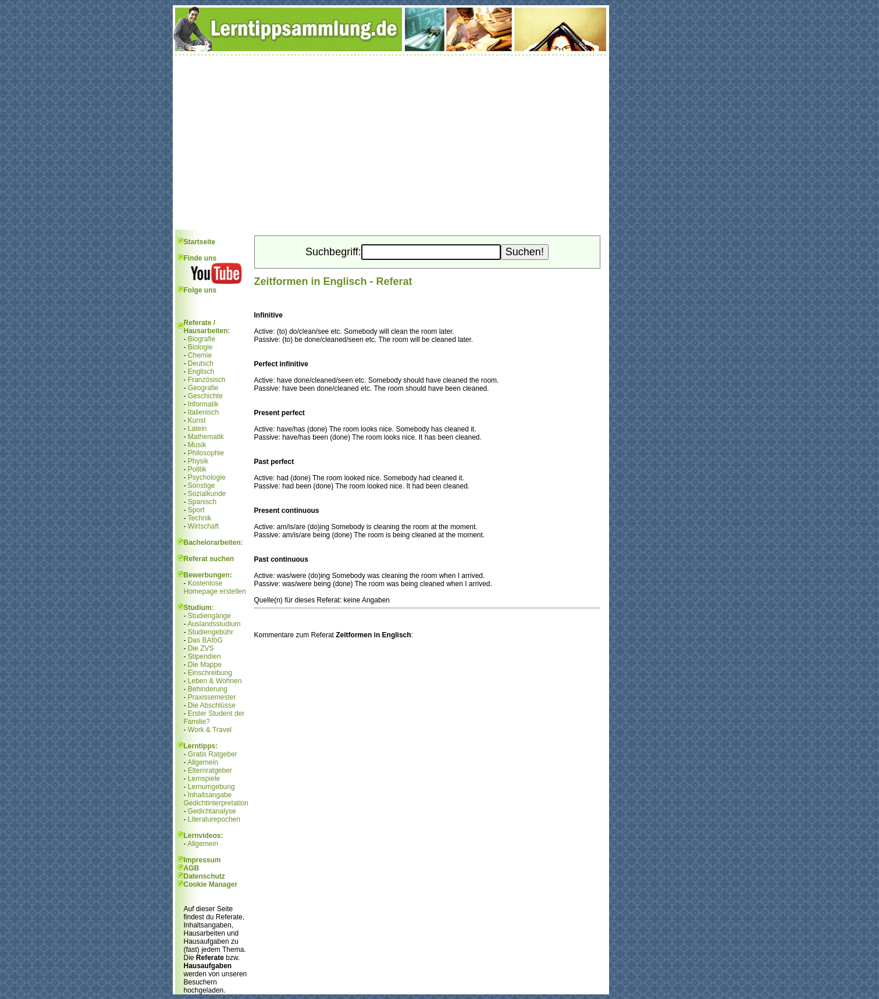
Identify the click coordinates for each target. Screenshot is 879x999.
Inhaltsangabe (210, 795)
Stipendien (204, 656)
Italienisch (203, 412)
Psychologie (207, 477)
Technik (200, 518)
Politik (197, 469)
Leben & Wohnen (215, 681)
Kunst (197, 420)
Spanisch (202, 502)
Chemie (200, 355)
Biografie (201, 339)
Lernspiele (204, 779)
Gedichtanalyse (212, 811)
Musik (197, 445)
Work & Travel (210, 730)
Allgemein (202, 762)
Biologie (200, 347)
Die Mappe (205, 665)
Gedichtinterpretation (216, 803)
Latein (197, 428)
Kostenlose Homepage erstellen (215, 587)
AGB (192, 868)
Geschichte (205, 396)
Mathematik (206, 437)
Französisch (207, 380)
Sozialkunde (207, 494)
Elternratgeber (210, 770)
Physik (198, 461)
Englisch (201, 372)
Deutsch (200, 363)
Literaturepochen (214, 819)
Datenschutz (204, 876)
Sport (196, 510)
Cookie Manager (211, 884)
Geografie (203, 388)
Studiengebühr (210, 632)
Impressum (202, 860)
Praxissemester (212, 697)
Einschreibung (210, 673)
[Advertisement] (391, 142)
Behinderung (207, 689)
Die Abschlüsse (212, 705)
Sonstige (201, 485)
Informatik (203, 404)
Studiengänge (209, 616)
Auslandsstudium (213, 624)
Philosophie (206, 453)
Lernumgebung (211, 787)
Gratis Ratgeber (212, 754)
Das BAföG (205, 640)
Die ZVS (201, 648)
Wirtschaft (203, 526)
